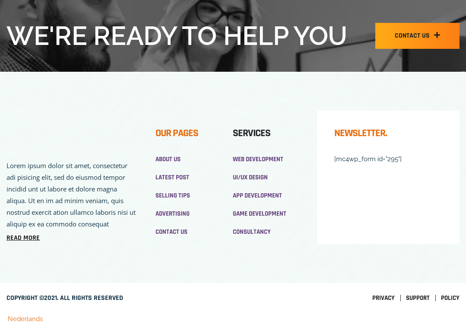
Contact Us (171, 232)
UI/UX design (250, 177)
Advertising (172, 214)
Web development (258, 159)
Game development (259, 214)
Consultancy (252, 232)
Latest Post (172, 177)
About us (168, 159)
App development (257, 195)
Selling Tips (172, 195)
